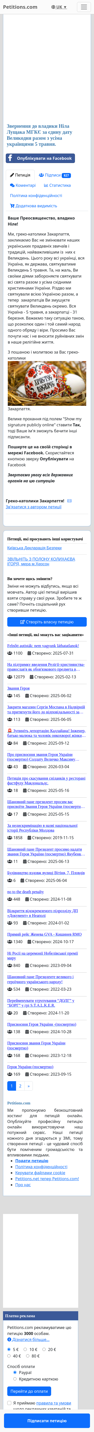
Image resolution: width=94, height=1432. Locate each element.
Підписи (55, 175)
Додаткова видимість (33, 206)
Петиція (20, 175)
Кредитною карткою (38, 1393)
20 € (52, 1364)
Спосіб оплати (21, 1381)
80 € (36, 1370)
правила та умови (53, 1417)
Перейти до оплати (29, 1405)
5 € (16, 1364)
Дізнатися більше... (28, 1354)
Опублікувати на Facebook (39, 158)
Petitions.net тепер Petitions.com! (47, 1193)
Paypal (25, 1387)
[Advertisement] (47, 69)
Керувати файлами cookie (40, 1187)
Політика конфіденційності (36, 195)
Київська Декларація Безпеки (34, 562)
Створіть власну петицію (46, 636)
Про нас (23, 1199)
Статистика (57, 185)
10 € (33, 1364)
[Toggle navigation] (84, 7)
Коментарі (23, 185)
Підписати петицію (47, 529)
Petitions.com (20, 7)
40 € (17, 1370)
